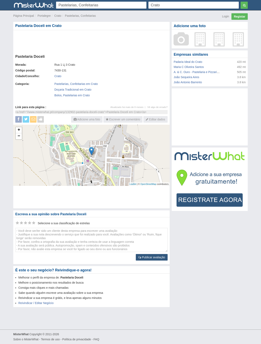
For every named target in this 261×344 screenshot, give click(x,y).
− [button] (19, 136)
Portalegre (44, 15)
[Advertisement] (91, 41)
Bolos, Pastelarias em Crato (72, 95)
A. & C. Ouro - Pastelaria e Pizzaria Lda (199, 72)
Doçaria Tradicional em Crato (72, 89)
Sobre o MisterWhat (26, 339)
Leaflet (132, 184)
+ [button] (19, 130)
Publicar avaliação (151, 257)
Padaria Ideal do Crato (188, 61)
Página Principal (23, 15)
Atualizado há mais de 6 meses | (128, 107)
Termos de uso (50, 339)
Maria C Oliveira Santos (189, 67)
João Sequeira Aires (186, 77)
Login (225, 16)
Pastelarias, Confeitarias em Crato (76, 83)
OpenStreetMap (148, 184)
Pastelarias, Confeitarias (80, 15)
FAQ (96, 339)
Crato (57, 15)
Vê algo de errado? (157, 107)
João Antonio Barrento (188, 82)
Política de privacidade (76, 339)
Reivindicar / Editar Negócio (36, 303)
